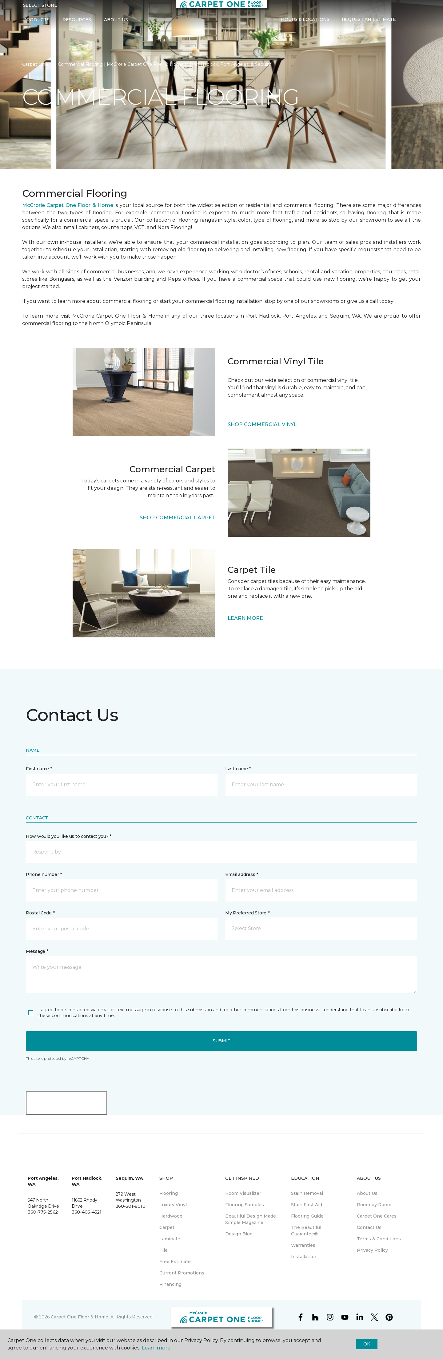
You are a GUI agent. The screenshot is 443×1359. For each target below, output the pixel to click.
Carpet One (35, 64)
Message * (37, 951)
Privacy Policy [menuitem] (372, 1250)
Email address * (241, 874)
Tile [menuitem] (163, 1250)
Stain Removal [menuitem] (307, 1193)
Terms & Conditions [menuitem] (379, 1239)
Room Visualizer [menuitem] (243, 1193)
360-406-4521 (87, 1212)
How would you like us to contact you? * (68, 836)
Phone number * (44, 874)
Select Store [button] (40, 9)
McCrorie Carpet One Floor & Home (67, 205)
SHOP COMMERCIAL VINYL (262, 424)
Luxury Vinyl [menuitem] (173, 1204)
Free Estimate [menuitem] (175, 1261)
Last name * (238, 769)
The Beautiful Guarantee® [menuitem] (306, 1231)
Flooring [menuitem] (168, 1193)
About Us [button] (116, 24)
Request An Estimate (369, 24)
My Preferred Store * (247, 913)
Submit (221, 1041)
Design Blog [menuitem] (239, 1234)
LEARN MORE (245, 618)
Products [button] (36, 24)
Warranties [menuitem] (303, 1245)
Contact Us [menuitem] (369, 1227)
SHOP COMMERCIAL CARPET (177, 518)
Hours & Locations (305, 24)
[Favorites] (414, 24)
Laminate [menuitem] (169, 1239)
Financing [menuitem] (170, 1284)
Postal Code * (40, 913)
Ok (366, 1344)
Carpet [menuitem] (166, 1227)
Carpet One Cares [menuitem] (377, 1216)
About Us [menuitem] (367, 1193)
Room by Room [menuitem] (374, 1204)
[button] (406, 24)
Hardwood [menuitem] (170, 1216)
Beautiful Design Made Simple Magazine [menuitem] (250, 1219)
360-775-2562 (43, 1212)
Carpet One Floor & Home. (80, 1317)
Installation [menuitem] (303, 1256)
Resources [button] (76, 24)
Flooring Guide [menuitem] (307, 1216)
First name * (39, 769)
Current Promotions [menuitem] (181, 1273)
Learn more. (156, 1348)
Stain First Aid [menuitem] (306, 1204)
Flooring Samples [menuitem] (244, 1204)
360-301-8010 (131, 1206)
